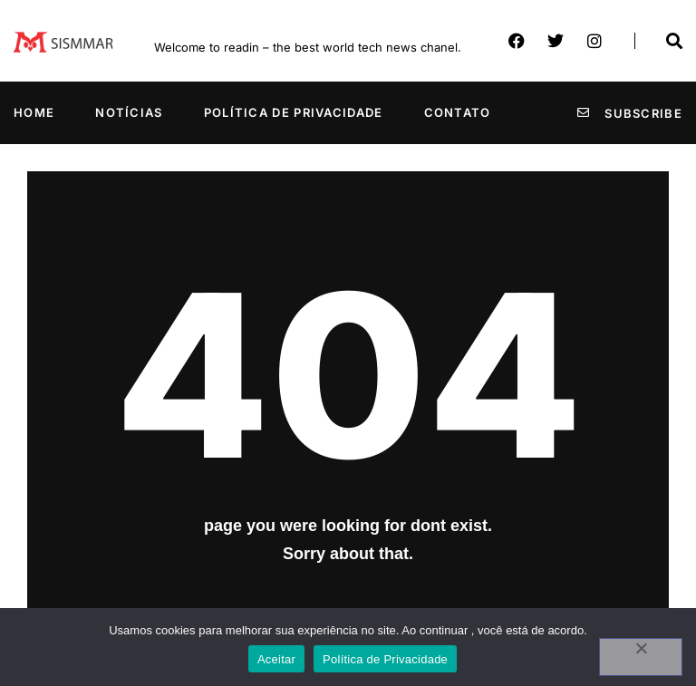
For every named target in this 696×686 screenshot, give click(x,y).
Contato (457, 112)
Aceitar (276, 659)
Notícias (128, 112)
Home (34, 112)
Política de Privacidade (293, 112)
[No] (640, 657)
